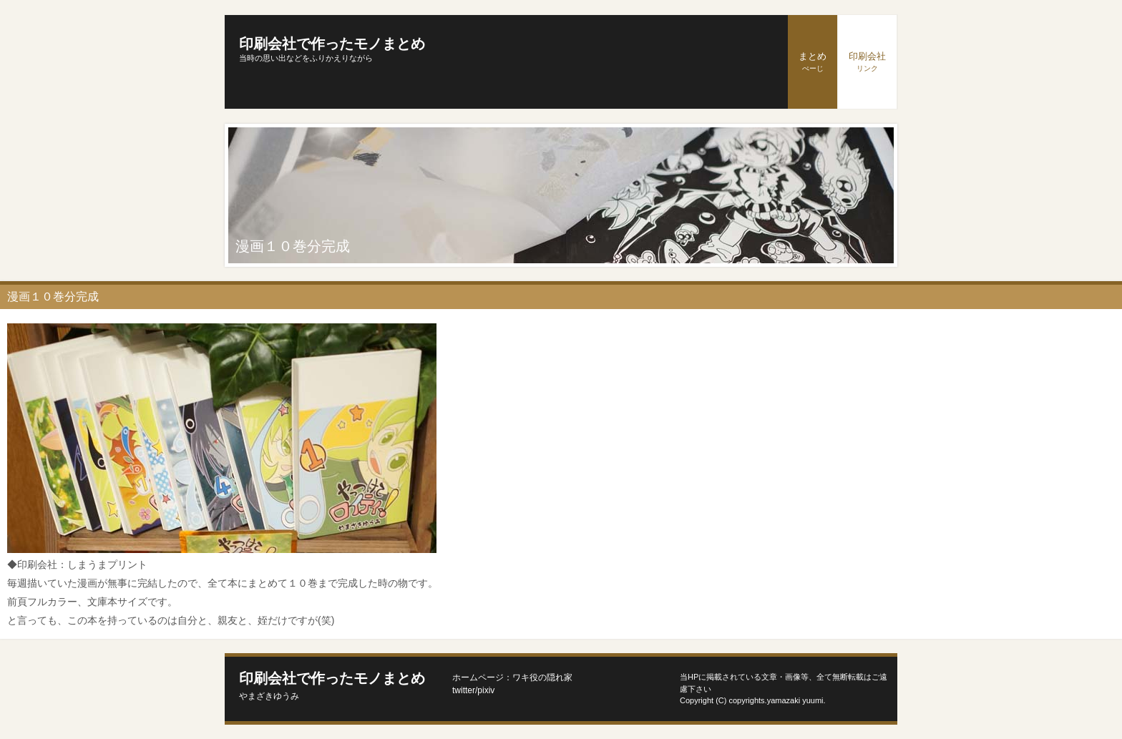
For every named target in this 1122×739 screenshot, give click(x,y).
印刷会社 (867, 61)
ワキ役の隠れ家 (542, 677)
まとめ (812, 61)
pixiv (485, 690)
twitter (463, 690)
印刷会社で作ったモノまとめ (332, 44)
